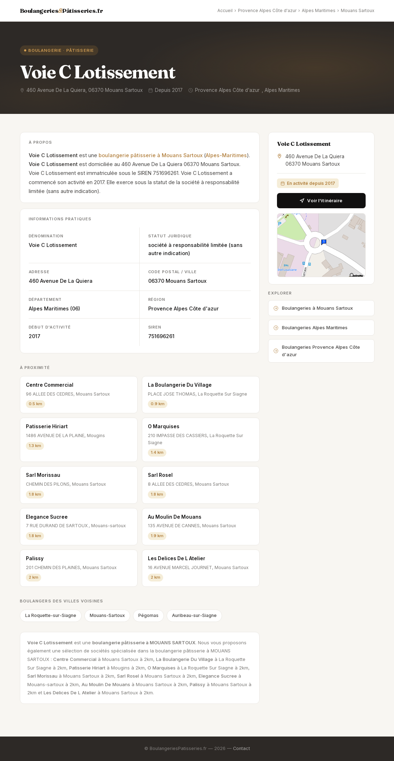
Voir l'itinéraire (321, 200)
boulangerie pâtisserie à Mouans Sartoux (150, 155)
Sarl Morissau (43, 475)
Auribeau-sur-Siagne (194, 615)
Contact (241, 748)
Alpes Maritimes (318, 10)
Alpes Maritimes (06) (54, 308)
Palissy (35, 558)
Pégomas (148, 615)
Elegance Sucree (47, 517)
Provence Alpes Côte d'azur (267, 10)
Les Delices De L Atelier (176, 558)
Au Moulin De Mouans (174, 517)
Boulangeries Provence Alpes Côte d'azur (316, 350)
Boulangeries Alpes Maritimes (310, 327)
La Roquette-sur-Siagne (50, 615)
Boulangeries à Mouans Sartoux (313, 308)
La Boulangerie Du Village (180, 385)
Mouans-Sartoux (107, 615)
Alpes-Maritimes (226, 155)
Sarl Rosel (160, 475)
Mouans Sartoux (357, 10)
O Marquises (163, 426)
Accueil (225, 10)
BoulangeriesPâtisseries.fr (61, 10)
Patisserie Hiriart (47, 426)
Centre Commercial (49, 385)
